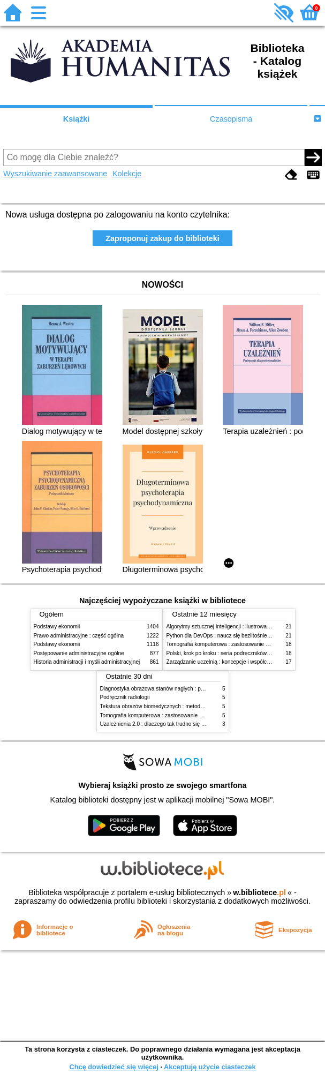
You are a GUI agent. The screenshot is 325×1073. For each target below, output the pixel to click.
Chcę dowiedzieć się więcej (113, 1067)
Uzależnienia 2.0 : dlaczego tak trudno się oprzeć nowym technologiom (185, 724)
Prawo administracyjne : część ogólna (79, 636)
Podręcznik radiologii (125, 697)
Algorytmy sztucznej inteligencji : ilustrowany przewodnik (234, 626)
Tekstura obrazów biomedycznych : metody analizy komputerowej (178, 706)
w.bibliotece (259, 892)
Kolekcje (126, 173)
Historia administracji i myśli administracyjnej (87, 662)
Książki (76, 119)
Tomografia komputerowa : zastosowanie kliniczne (226, 644)
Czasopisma (231, 119)
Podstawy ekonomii (57, 626)
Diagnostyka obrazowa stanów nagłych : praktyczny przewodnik (176, 689)
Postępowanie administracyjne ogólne (79, 653)
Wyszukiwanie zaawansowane (55, 173)
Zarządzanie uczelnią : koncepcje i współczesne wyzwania (236, 662)
